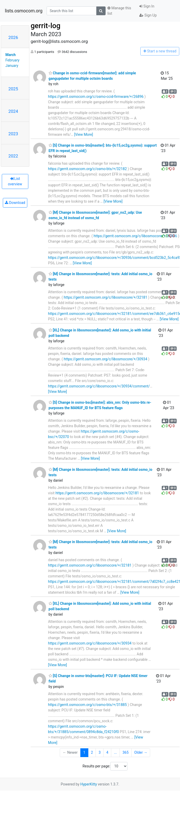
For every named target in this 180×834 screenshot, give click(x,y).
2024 (13, 111)
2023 (13, 133)
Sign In (146, 6)
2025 (13, 88)
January (11, 65)
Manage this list (119, 10)
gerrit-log (46, 25)
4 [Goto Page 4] (107, 752)
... (115, 752)
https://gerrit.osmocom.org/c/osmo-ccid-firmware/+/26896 (96, 96)
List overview (15, 181)
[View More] (83, 134)
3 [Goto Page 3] (100, 752)
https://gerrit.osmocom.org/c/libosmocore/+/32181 (105, 297)
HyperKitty (88, 784)
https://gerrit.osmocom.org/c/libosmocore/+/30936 (135, 236)
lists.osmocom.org (23, 10)
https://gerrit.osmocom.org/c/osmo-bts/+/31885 (87, 705)
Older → (140, 752)
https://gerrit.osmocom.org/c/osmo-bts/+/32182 (87, 169)
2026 (13, 37)
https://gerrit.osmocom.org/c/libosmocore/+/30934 (105, 359)
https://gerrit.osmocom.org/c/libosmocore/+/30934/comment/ (99, 386)
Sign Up (148, 15)
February (12, 60)
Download (15, 203)
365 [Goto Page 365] (126, 752)
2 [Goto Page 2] (92, 752)
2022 (13, 155)
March (10, 55)
